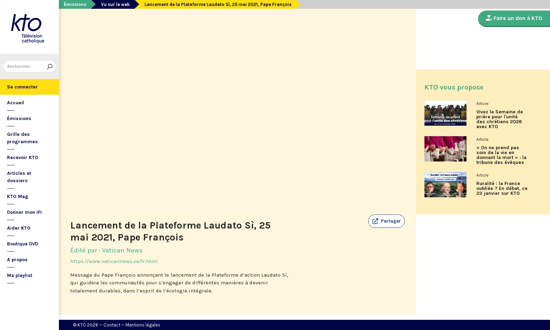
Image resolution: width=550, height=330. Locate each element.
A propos (17, 260)
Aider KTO (19, 228)
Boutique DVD (22, 244)
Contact (111, 325)
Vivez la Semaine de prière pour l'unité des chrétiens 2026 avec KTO (499, 119)
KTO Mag (17, 196)
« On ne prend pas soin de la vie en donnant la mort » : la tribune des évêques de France (501, 157)
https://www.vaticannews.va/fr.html (114, 261)
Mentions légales (143, 325)
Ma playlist (19, 275)
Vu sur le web (115, 4)
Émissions (19, 118)
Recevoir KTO (22, 157)
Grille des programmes (22, 138)
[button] (386, 221)
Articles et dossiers (19, 177)
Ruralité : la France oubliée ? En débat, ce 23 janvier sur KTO (502, 188)
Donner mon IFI (24, 212)
